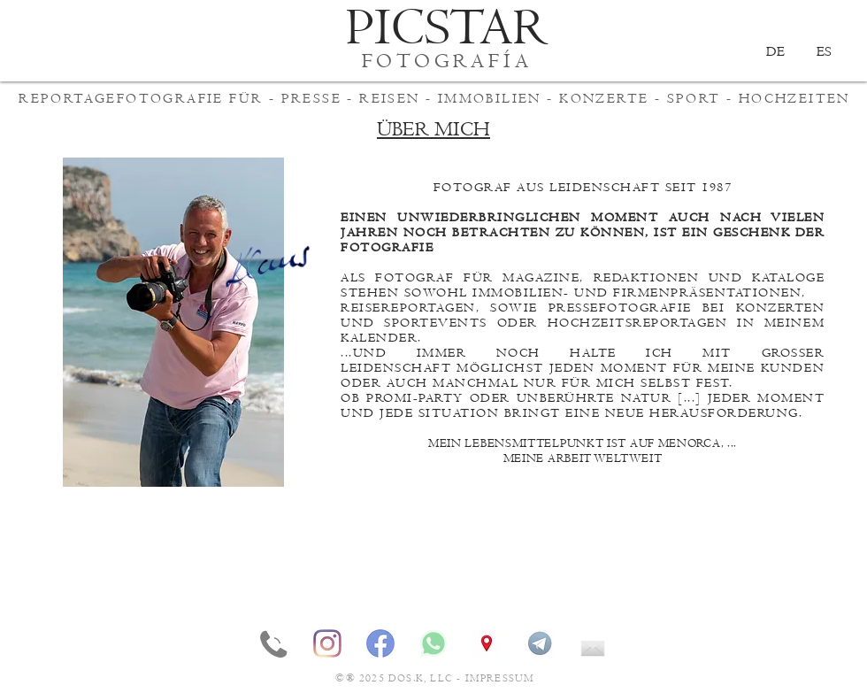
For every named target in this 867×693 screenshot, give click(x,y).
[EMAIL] (593, 643)
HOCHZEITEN (794, 98)
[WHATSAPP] (433, 643)
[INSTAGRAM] (327, 643)
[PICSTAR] (447, 28)
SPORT (694, 98)
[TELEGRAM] (540, 643)
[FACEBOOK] (380, 643)
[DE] (775, 51)
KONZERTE (603, 98)
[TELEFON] (274, 643)
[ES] (823, 51)
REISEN (389, 98)
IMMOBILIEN (489, 98)
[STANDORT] (486, 643)
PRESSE (311, 98)
